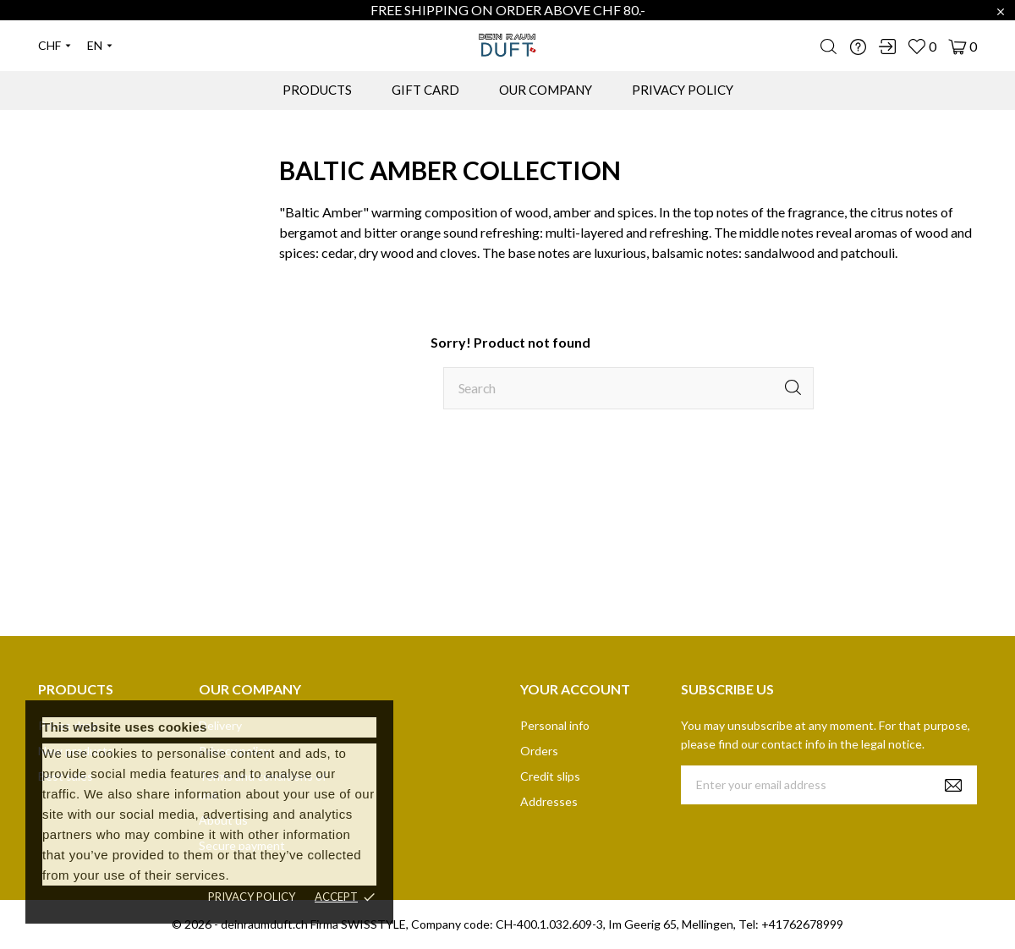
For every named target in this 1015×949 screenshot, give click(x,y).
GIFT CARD (425, 89)
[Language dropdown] (99, 46)
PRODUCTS (317, 89)
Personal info (555, 725)
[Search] (628, 388)
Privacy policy (251, 896)
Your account (575, 689)
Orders (539, 750)
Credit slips (550, 776)
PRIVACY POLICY (682, 89)
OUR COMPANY (545, 89)
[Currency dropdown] (54, 46)
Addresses (549, 801)
